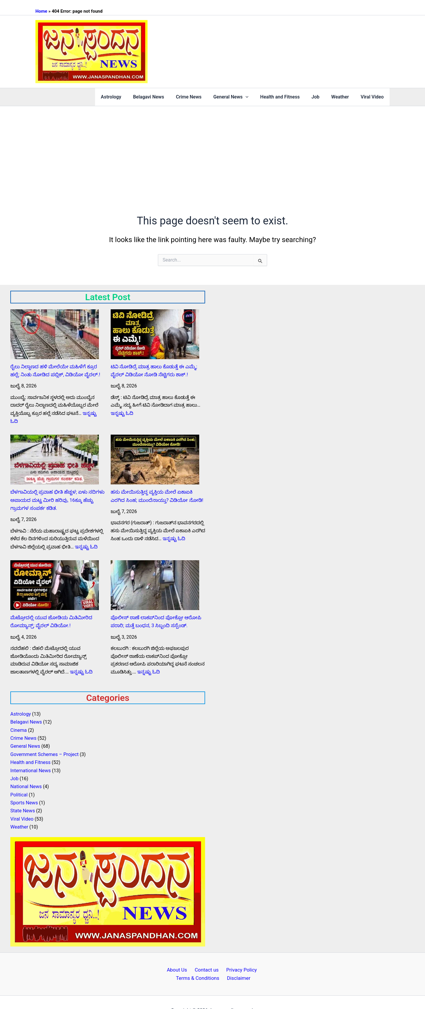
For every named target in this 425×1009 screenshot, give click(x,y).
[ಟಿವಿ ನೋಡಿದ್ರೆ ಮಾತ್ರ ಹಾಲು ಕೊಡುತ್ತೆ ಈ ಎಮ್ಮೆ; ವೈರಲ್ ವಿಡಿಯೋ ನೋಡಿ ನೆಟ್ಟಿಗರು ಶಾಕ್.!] (155, 334)
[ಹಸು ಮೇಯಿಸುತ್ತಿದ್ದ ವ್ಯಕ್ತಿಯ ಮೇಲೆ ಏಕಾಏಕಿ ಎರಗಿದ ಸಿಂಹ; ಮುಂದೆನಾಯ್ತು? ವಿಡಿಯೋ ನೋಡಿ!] (155, 451)
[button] (256, 97)
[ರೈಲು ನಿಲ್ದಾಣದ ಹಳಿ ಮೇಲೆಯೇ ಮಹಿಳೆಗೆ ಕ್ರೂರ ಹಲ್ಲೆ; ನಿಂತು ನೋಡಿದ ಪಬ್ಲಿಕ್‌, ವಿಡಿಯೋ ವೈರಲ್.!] (54, 334)
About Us (180, 954)
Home (41, 11)
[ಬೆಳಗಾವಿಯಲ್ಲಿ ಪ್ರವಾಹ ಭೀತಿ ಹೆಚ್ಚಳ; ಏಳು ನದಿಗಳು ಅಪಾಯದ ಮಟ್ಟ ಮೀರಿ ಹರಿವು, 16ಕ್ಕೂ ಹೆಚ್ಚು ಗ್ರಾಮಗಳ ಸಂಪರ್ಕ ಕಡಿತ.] (54, 451)
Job (321, 97)
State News (22, 796)
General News (241, 97)
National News (25, 772)
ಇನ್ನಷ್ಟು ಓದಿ (93, 412)
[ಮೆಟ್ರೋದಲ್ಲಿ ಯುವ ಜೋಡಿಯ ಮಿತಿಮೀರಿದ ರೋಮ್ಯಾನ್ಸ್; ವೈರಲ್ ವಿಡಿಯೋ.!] (54, 575)
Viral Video (373, 97)
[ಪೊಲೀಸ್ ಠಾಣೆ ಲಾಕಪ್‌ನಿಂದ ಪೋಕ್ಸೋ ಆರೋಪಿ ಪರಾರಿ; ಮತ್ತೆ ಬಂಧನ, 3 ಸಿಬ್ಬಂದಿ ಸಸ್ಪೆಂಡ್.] (155, 575)
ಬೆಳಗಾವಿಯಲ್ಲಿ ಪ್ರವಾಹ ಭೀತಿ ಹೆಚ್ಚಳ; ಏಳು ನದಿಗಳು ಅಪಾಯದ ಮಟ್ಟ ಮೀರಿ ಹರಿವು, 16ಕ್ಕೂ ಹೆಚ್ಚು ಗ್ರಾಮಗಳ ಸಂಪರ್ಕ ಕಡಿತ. (56, 490)
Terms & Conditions (200, 962)
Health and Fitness (288, 97)
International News (30, 757)
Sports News (23, 788)
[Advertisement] (212, 150)
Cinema (18, 718)
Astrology (129, 97)
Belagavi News (163, 97)
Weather (343, 97)
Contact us (206, 954)
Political (18, 780)
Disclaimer (236, 962)
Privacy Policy (237, 954)
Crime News (202, 97)
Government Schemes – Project (43, 741)
